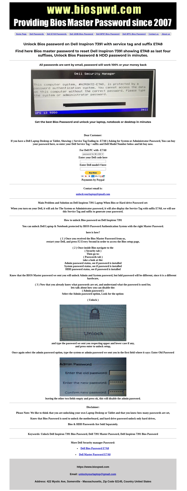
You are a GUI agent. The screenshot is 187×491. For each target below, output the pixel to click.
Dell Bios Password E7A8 (94, 448)
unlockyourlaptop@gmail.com (93, 194)
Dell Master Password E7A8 (94, 454)
